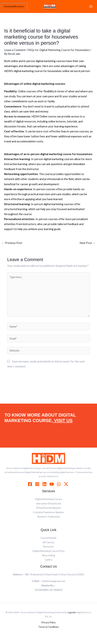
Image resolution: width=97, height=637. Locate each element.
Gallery (48, 559)
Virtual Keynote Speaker (48, 507)
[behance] (66, 484)
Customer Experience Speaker (48, 512)
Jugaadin (71, 612)
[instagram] (38, 484)
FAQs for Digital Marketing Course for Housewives (59, 50)
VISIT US (63, 420)
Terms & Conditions (48, 626)
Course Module (48, 537)
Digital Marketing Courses (48, 499)
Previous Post (12, 242)
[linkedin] (45, 484)
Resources (48, 546)
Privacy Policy (48, 622)
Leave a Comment (15, 50)
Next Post (87, 242)
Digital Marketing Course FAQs (48, 550)
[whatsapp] (59, 484)
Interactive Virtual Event (48, 503)
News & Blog (48, 555)
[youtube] (52, 484)
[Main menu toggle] (91, 6)
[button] (14, 6)
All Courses (48, 542)
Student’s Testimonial (48, 516)
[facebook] (30, 484)
